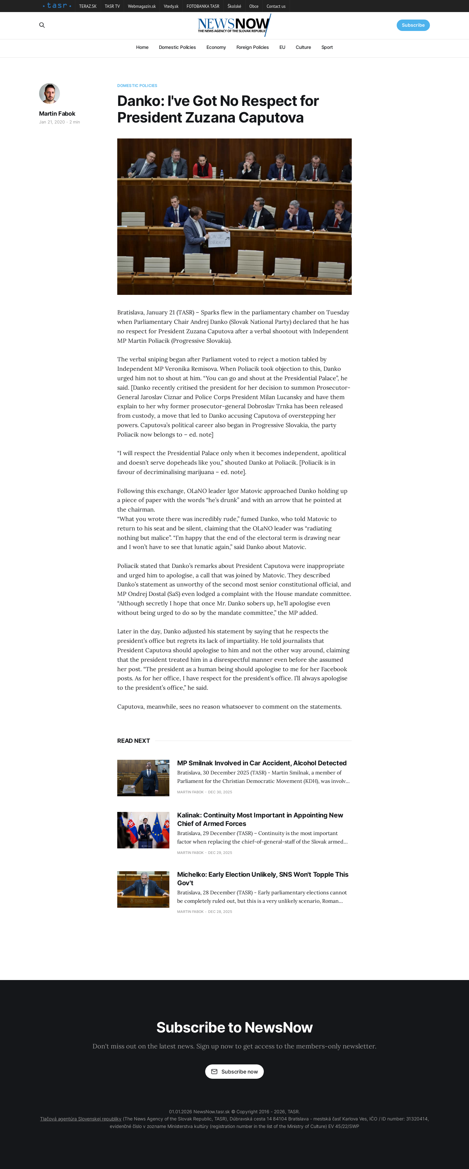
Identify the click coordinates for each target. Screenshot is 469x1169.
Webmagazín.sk (142, 6)
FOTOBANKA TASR (203, 6)
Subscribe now (234, 1071)
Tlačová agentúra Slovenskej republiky (80, 1118)
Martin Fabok (57, 113)
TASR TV (112, 6)
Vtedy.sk (171, 6)
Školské (234, 6)
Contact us (276, 6)
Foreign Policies (252, 47)
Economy (216, 47)
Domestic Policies (177, 47)
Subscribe (413, 25)
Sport (327, 47)
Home (142, 47)
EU (282, 47)
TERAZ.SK (88, 6)
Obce (254, 6)
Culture (303, 47)
